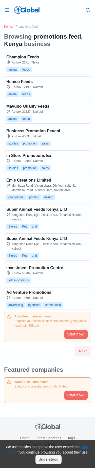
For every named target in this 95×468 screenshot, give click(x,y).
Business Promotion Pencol (33, 131)
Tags (71, 438)
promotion (29, 143)
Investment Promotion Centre (34, 268)
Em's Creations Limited (28, 180)
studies (13, 143)
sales (45, 143)
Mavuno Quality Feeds (27, 106)
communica (53, 305)
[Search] (88, 10)
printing (34, 197)
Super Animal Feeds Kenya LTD (36, 209)
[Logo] (27, 10)
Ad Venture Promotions (28, 292)
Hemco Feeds (19, 81)
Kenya (8, 26)
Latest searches (48, 438)
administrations (18, 280)
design (48, 197)
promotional (16, 197)
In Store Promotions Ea (28, 155)
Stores (12, 226)
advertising (15, 305)
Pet (24, 226)
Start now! (76, 395)
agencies (34, 305)
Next (83, 351)
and (34, 226)
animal (12, 69)
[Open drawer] (7, 10)
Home (24, 438)
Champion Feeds (22, 57)
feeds (26, 69)
